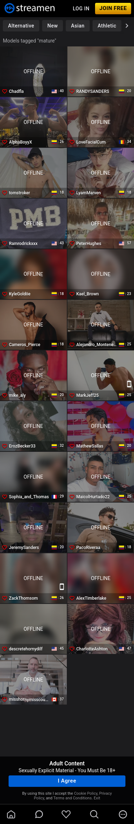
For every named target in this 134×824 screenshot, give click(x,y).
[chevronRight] (127, 26)
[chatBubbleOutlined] (39, 814)
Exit (97, 798)
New (53, 26)
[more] (123, 814)
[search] (94, 814)
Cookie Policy (85, 793)
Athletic (107, 26)
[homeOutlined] (11, 814)
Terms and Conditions (72, 798)
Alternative (21, 26)
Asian (78, 26)
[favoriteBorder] (66, 814)
